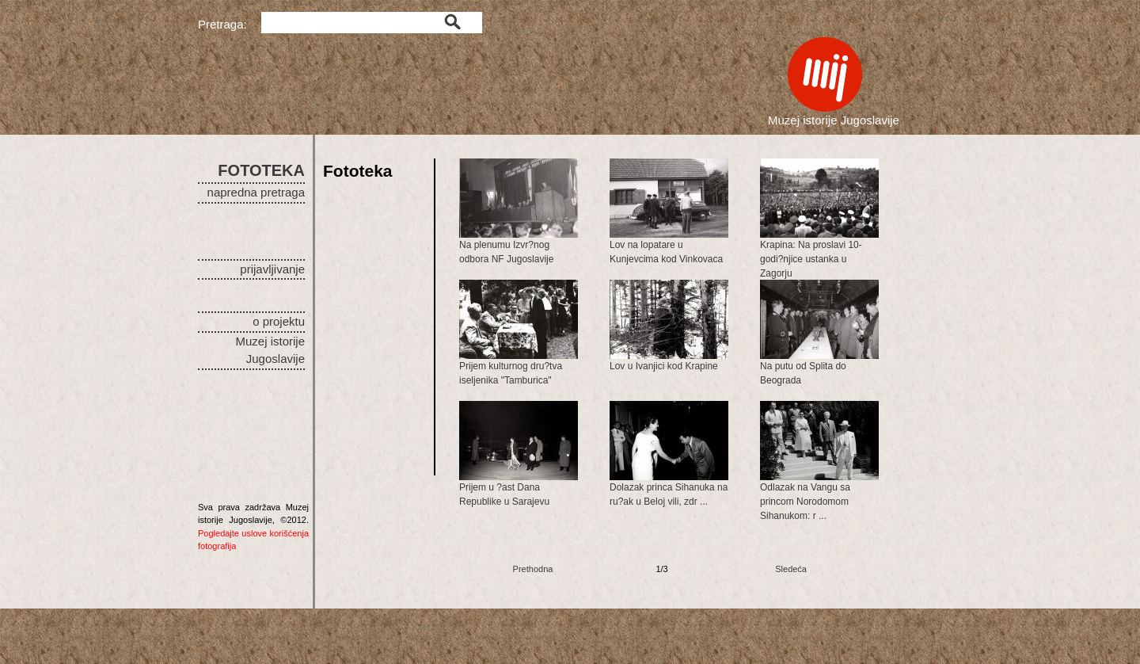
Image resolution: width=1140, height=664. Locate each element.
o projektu (279, 321)
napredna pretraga (256, 192)
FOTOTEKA (261, 170)
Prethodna (533, 569)
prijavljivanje (272, 269)
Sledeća (791, 569)
